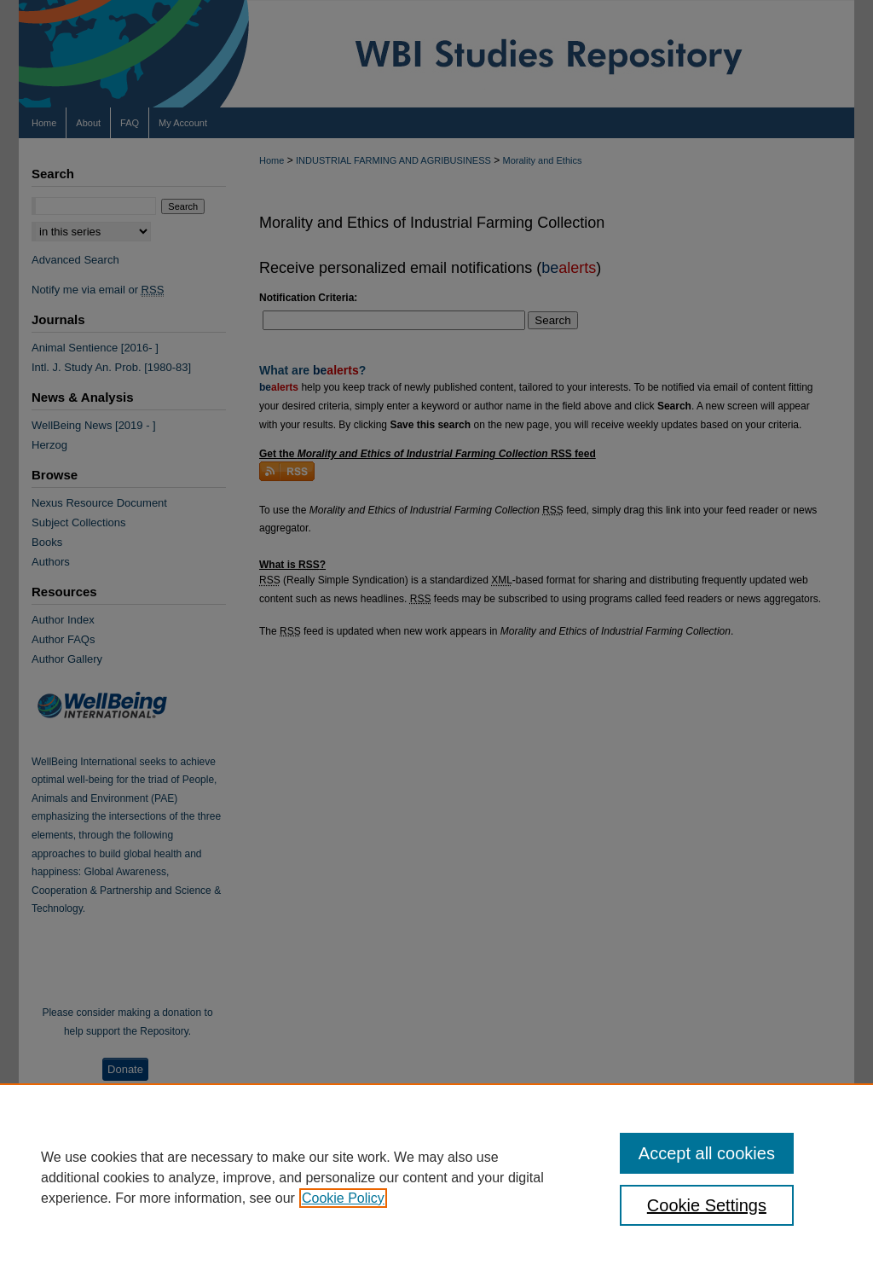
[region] (436, 1177)
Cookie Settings (706, 1205)
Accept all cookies (707, 1153)
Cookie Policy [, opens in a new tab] (343, 1198)
